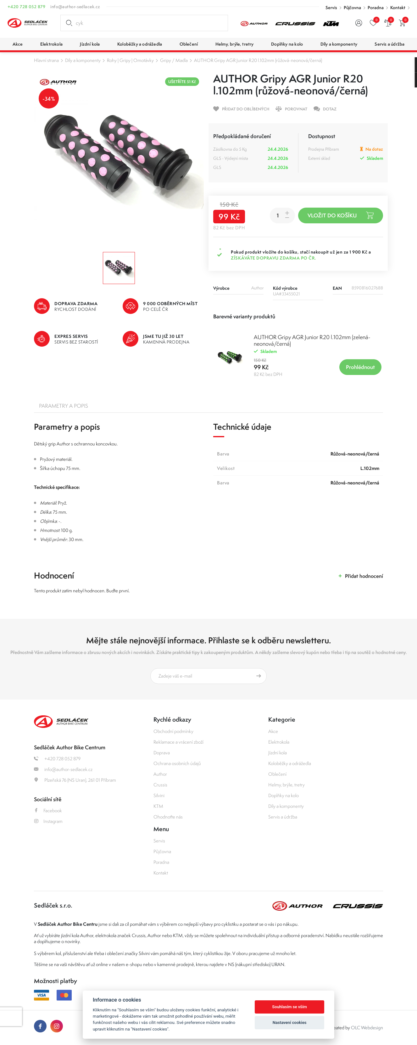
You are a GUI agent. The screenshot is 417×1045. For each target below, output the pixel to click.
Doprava (161, 753)
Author (160, 774)
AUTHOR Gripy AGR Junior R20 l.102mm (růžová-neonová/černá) (258, 60)
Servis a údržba (282, 817)
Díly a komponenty (83, 60)
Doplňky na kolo (283, 795)
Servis (331, 7)
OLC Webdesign (367, 1028)
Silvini (158, 795)
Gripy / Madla (174, 60)
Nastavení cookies (290, 1022)
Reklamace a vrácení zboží (178, 742)
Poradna (376, 7)
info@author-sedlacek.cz (75, 6)
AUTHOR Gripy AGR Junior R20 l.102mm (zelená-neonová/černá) (312, 340)
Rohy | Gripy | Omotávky (130, 60)
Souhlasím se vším (289, 1006)
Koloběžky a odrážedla (289, 763)
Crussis (160, 785)
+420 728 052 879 (26, 6)
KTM (158, 806)
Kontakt (397, 7)
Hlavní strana (46, 60)
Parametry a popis (63, 405)
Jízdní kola (277, 753)
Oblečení (277, 774)
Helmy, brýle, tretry (286, 785)
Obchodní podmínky (173, 731)
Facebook (48, 810)
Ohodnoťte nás (168, 817)
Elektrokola (278, 742)
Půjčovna (352, 7)
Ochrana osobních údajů (177, 763)
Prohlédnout (360, 367)
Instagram (48, 821)
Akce (273, 731)
